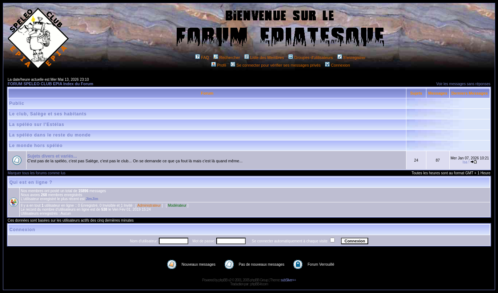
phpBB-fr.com (259, 284)
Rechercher (226, 57)
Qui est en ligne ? (30, 182)
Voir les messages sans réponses (463, 84)
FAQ (202, 57)
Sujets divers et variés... (52, 156)
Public (16, 103)
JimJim (92, 199)
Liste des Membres (264, 57)
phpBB (223, 280)
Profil (218, 65)
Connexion (337, 65)
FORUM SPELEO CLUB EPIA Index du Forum (50, 84)
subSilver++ (288, 280)
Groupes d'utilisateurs (310, 57)
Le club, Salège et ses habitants (48, 113)
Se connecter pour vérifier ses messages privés (275, 65)
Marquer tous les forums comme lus (36, 173)
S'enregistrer (351, 57)
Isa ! (465, 162)
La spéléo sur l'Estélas (36, 124)
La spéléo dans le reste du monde (50, 135)
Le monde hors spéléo (36, 145)
